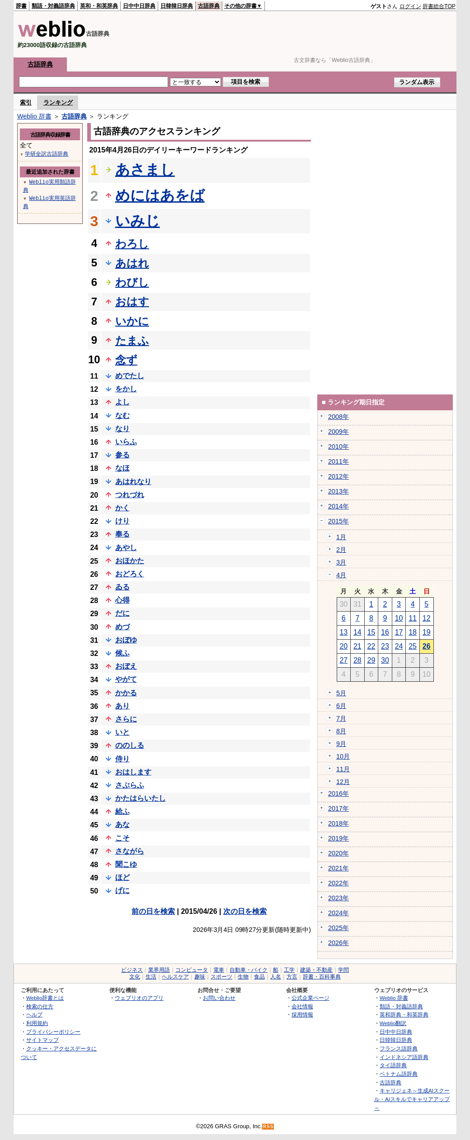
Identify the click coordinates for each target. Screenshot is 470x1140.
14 (357, 632)
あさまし (145, 170)
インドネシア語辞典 (404, 1057)
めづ (122, 627)
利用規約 (37, 1023)
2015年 (338, 521)
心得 (122, 600)
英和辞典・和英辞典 (404, 1014)
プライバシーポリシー (53, 1032)
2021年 (338, 868)
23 (385, 646)
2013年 (338, 491)
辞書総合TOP (439, 6)
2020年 (338, 853)
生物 (243, 976)
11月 (343, 769)
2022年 (338, 883)
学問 (343, 970)
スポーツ (221, 976)
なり (122, 428)
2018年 (338, 823)
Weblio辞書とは (45, 998)
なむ (122, 415)
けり (122, 521)
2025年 (338, 927)
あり (122, 706)
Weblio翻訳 (393, 1023)
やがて (126, 679)
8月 (341, 731)
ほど (122, 877)
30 (385, 660)
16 (385, 632)
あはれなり (133, 481)
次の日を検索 (245, 911)
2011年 (338, 461)
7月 (341, 718)
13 (343, 632)
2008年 (338, 416)
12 (427, 618)
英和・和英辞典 (99, 6)
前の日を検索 (153, 911)
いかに (132, 321)
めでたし (129, 376)
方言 (292, 976)
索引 (26, 102)
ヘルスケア (175, 976)
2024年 (338, 913)
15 (371, 632)
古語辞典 (209, 6)
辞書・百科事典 (322, 976)
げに (122, 890)
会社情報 (302, 1006)
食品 (259, 976)
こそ (122, 838)
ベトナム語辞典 (399, 1074)
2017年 (338, 808)
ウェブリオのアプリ (139, 998)
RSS (268, 1126)
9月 (341, 743)
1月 (341, 537)
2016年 (338, 793)
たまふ (132, 340)
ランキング (58, 102)
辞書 (21, 6)
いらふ (126, 442)
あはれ (132, 263)
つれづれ (129, 495)
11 (413, 618)
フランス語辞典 (399, 1048)
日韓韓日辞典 (176, 6)
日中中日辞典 (139, 6)
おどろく (129, 574)
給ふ (122, 811)
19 (427, 632)
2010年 (338, 446)
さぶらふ (129, 785)
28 (357, 660)
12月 (343, 781)
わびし (132, 282)
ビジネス (132, 970)
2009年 (338, 431)
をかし (126, 389)
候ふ (122, 653)
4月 (341, 575)
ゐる (122, 587)
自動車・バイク (249, 970)
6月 (341, 705)
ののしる (129, 745)
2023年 (338, 898)
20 (343, 646)
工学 (289, 970)
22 (371, 646)
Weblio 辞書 (34, 116)
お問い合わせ (219, 998)
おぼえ (126, 666)
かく (122, 508)
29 (371, 660)
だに (122, 613)
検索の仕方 (39, 1006)
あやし (126, 547)
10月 (343, 756)
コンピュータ (191, 970)
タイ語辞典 (393, 1065)
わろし (132, 244)
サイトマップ (42, 1040)
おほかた (129, 561)
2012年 (338, 476)
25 (413, 646)
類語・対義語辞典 (53, 6)
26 (427, 646)
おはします (133, 772)
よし (122, 402)
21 (357, 646)
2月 (341, 549)
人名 (275, 976)
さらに (126, 719)
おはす (132, 301)
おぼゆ (126, 640)
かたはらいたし (140, 798)
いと (122, 732)
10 (399, 618)
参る (122, 455)
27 (343, 660)
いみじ (137, 221)
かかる (126, 693)
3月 (341, 562)
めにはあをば (160, 195)
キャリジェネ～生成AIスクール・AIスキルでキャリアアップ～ (412, 1099)
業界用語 (159, 970)
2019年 (338, 838)
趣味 (199, 976)
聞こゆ (126, 864)
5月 (341, 693)
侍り (122, 759)
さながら (129, 851)
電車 (218, 970)
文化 (134, 976)
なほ (122, 468)
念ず (126, 360)
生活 (151, 976)
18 (413, 632)
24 (399, 646)
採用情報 (302, 1014)
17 (399, 632)
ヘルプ (34, 1014)
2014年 (338, 506)
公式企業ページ (310, 998)
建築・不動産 (316, 970)
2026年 (338, 942)
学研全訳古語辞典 (46, 153)
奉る (122, 534)
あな (122, 824)
